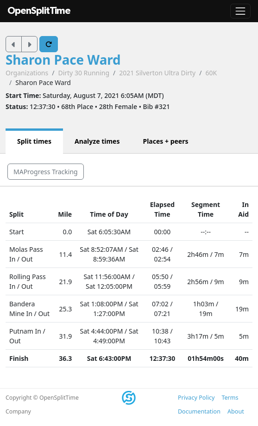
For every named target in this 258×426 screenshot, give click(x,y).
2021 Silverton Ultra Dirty (157, 72)
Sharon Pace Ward (63, 59)
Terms (229, 398)
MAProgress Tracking (45, 171)
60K (211, 72)
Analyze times (97, 141)
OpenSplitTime (38, 11)
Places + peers (165, 141)
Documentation (199, 411)
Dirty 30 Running (83, 72)
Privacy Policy (196, 398)
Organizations (27, 72)
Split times (34, 141)
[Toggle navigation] (240, 11)
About (235, 411)
